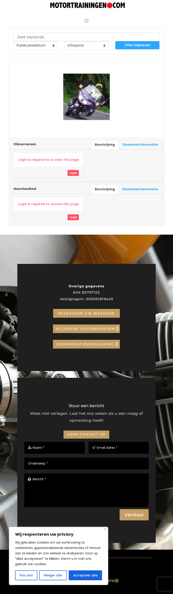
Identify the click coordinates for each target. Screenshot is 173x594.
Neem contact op (86, 434)
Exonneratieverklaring (85, 344)
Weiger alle (53, 575)
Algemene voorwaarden (85, 328)
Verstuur (134, 515)
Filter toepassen (137, 45)
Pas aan (26, 575)
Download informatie (140, 145)
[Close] (105, 529)
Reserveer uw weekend (86, 313)
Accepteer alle (85, 575)
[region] (58, 556)
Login (73, 173)
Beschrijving (105, 145)
